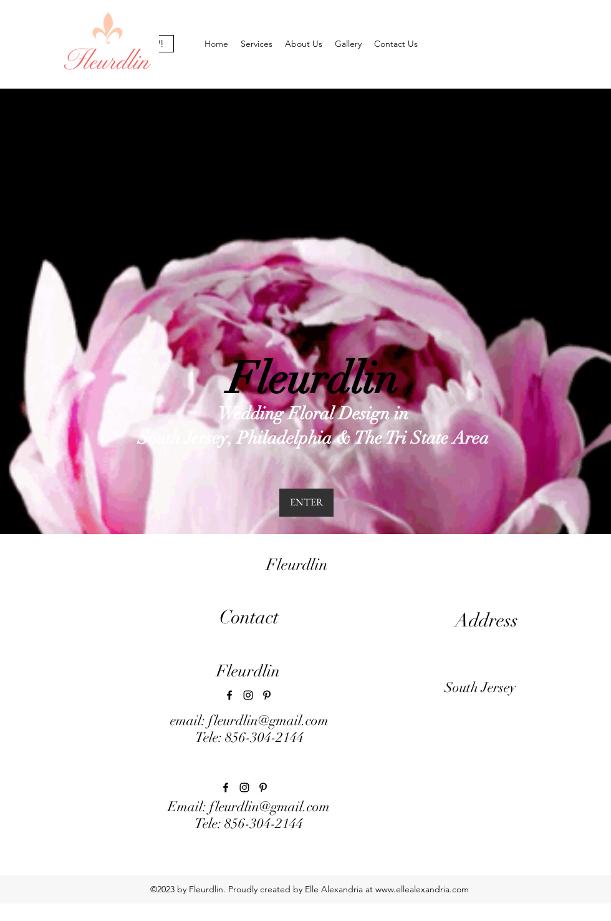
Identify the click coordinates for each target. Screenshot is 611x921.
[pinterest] (267, 695)
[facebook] (229, 695)
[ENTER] (306, 503)
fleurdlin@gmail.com (268, 720)
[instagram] (248, 695)
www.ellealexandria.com (422, 889)
